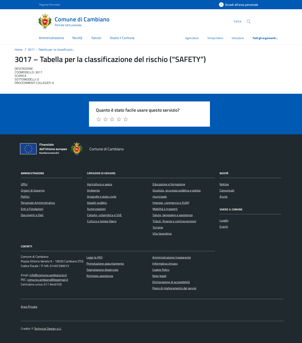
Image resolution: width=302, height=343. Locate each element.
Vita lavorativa (162, 233)
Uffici (24, 184)
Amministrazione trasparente (171, 257)
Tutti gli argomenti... (265, 38)
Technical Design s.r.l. (47, 328)
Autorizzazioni (96, 209)
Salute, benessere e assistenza (173, 215)
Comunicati (227, 190)
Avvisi (223, 196)
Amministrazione (51, 37)
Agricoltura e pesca (99, 184)
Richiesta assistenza (99, 276)
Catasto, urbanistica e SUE (104, 215)
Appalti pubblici (97, 202)
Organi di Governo (32, 190)
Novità (77, 37)
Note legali (159, 276)
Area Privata (29, 306)
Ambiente (93, 190)
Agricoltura (192, 38)
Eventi (224, 226)
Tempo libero (215, 38)
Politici (25, 196)
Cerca (237, 21)
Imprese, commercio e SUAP (171, 202)
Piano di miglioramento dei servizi (174, 288)
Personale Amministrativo (38, 202)
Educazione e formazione (169, 184)
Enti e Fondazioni (32, 209)
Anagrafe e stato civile (101, 196)
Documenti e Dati (32, 215)
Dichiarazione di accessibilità (171, 282)
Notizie (224, 184)
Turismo (158, 227)
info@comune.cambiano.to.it (48, 275)
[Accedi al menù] (19, 21)
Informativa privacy (165, 263)
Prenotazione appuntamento (105, 263)
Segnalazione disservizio (102, 269)
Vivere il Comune (122, 37)
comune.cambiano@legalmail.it (47, 279)
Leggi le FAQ (94, 257)
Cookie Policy (160, 269)
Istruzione (238, 38)
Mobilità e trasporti (165, 209)
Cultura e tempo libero (101, 221)
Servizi (96, 37)
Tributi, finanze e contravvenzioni (174, 221)
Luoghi (224, 220)
